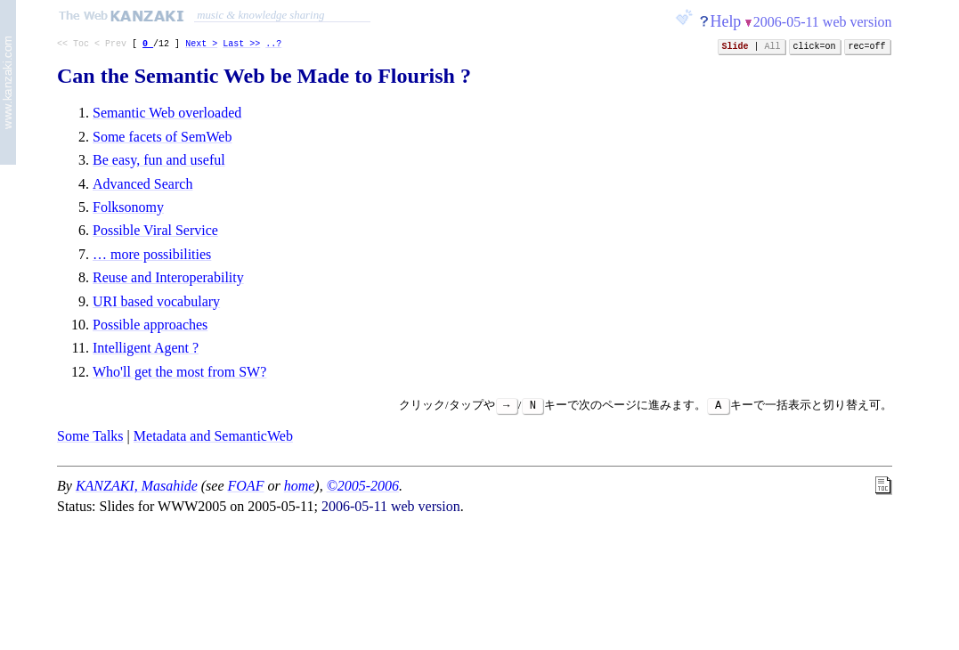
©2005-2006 (363, 485)
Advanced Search (142, 183)
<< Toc (73, 45)
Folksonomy (128, 207)
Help (726, 21)
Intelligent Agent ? (146, 347)
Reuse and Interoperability (168, 277)
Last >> (241, 45)
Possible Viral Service (155, 230)
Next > (201, 45)
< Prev (110, 45)
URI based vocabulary (156, 301)
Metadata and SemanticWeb (213, 435)
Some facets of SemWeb (162, 136)
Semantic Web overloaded (167, 112)
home (299, 485)
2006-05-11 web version (822, 21)
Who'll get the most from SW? (179, 371)
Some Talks (90, 435)
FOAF (246, 485)
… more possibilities (152, 254)
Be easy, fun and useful (159, 159)
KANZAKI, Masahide (137, 485)
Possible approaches (150, 324)
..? (273, 45)
